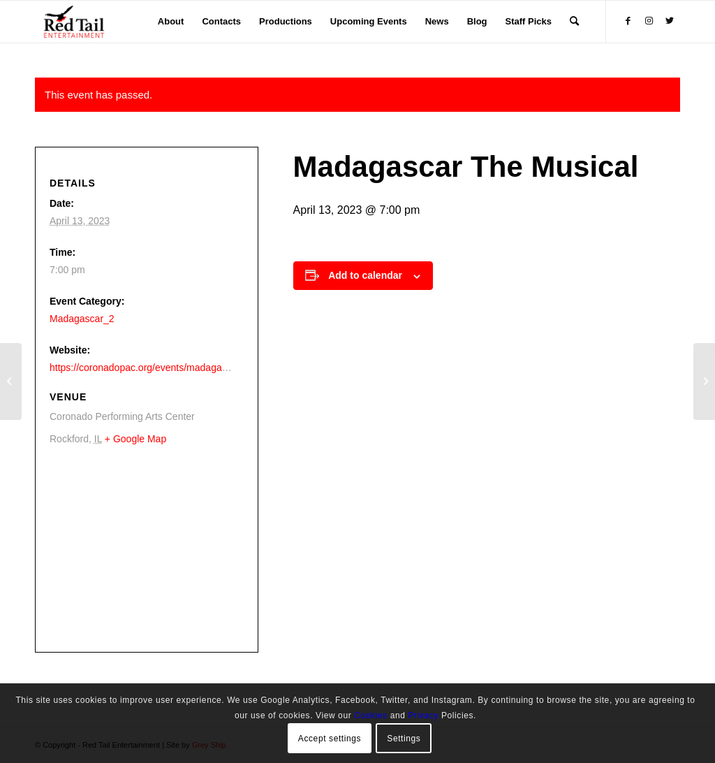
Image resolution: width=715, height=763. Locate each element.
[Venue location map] (143, 548)
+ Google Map (135, 438)
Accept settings (329, 738)
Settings (403, 738)
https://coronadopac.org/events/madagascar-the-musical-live (180, 367)
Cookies (371, 715)
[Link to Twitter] (669, 20)
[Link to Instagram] (648, 20)
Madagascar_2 (82, 318)
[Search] (574, 22)
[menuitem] (171, 22)
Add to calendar (365, 275)
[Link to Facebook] (627, 20)
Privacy (423, 715)
